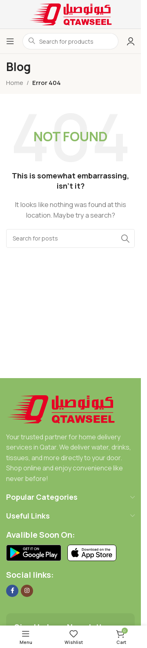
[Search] (70, 238)
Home (14, 82)
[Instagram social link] (27, 591)
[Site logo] (71, 13)
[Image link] (61, 408)
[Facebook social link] (12, 591)
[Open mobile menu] (10, 41)
